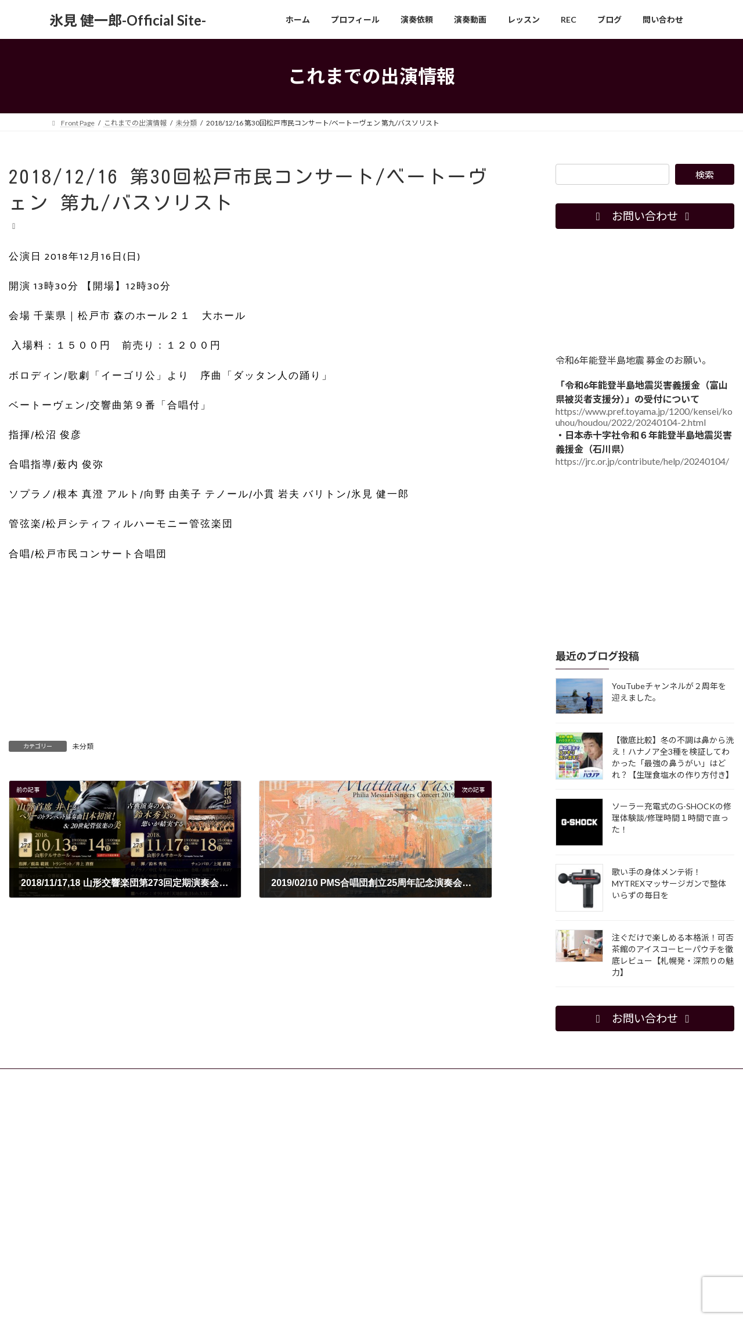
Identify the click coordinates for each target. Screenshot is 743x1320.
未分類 (83, 746)
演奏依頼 (182, 1079)
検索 (704, 174)
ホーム (70, 1079)
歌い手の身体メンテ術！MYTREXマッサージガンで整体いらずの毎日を (669, 883)
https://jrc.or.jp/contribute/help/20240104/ (642, 461)
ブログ (365, 1079)
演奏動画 (233, 1079)
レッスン (283, 1079)
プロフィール (125, 1079)
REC (326, 1079)
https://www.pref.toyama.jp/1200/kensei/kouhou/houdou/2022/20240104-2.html (644, 417)
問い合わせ (416, 1079)
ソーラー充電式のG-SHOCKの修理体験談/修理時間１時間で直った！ (671, 817)
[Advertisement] (250, 657)
